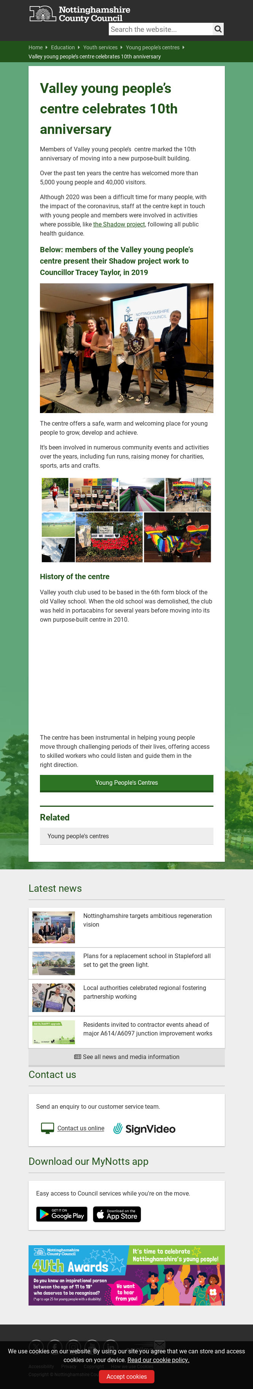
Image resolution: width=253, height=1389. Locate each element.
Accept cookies (127, 1376)
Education (65, 47)
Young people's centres (155, 47)
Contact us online (72, 1129)
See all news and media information (126, 1057)
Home (38, 47)
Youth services (103, 47)
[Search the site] (218, 29)
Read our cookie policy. (158, 1360)
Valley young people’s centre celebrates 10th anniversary (95, 56)
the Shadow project (119, 224)
